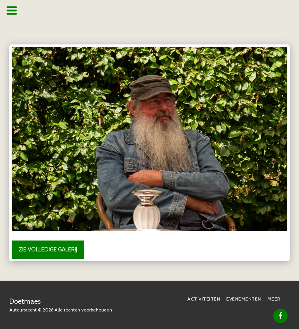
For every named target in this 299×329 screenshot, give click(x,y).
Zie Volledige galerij (48, 249)
